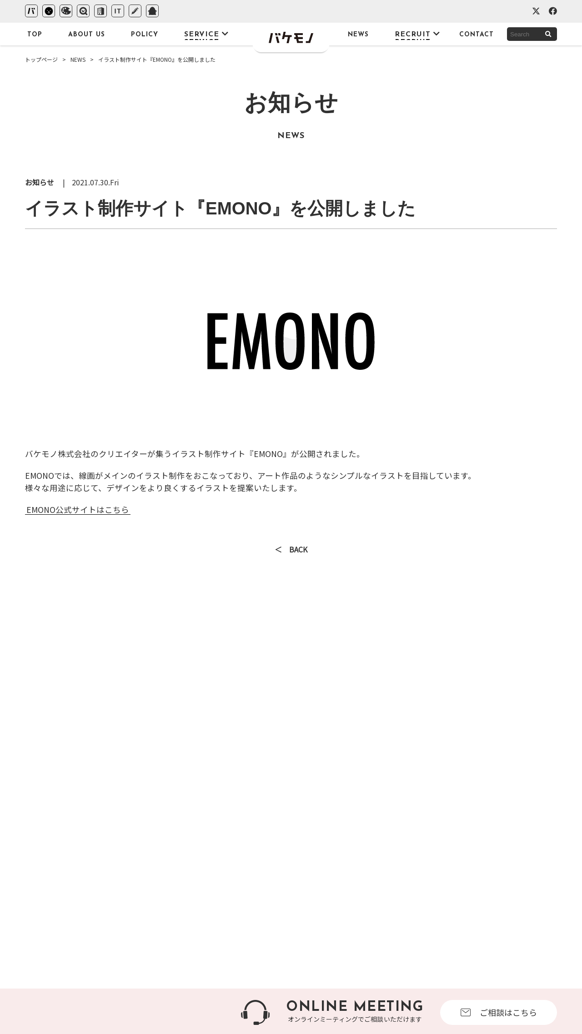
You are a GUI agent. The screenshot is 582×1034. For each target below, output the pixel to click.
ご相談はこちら (499, 1012)
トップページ (41, 59)
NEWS (77, 59)
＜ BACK (291, 550)
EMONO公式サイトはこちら (77, 509)
